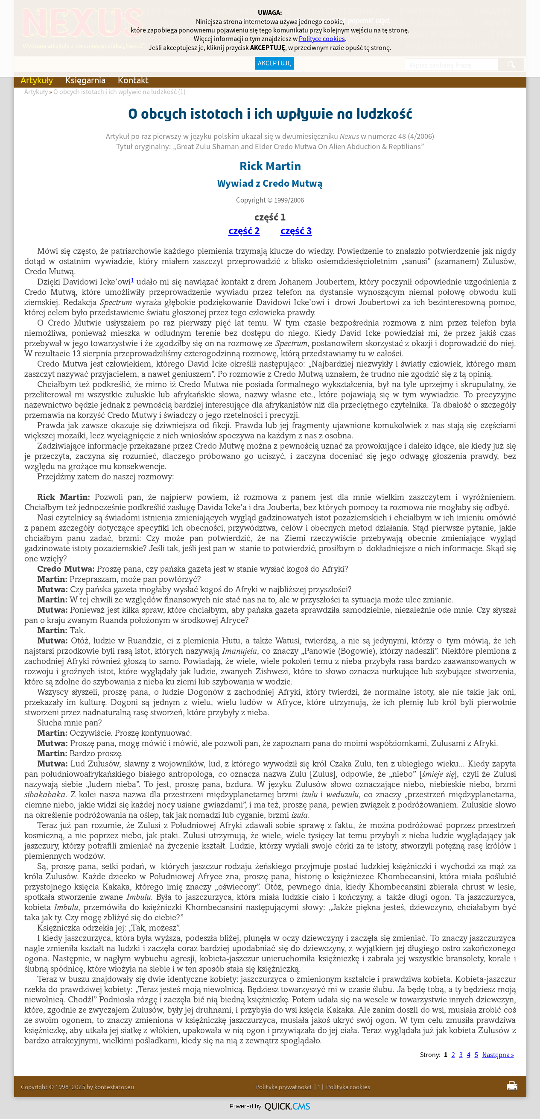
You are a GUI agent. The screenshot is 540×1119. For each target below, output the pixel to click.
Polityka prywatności (283, 1086)
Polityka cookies (348, 1086)
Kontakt (133, 79)
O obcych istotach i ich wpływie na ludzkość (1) (119, 92)
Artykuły (36, 79)
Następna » (498, 1055)
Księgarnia (85, 79)
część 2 (244, 231)
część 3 (296, 231)
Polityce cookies (322, 39)
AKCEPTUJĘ (274, 63)
